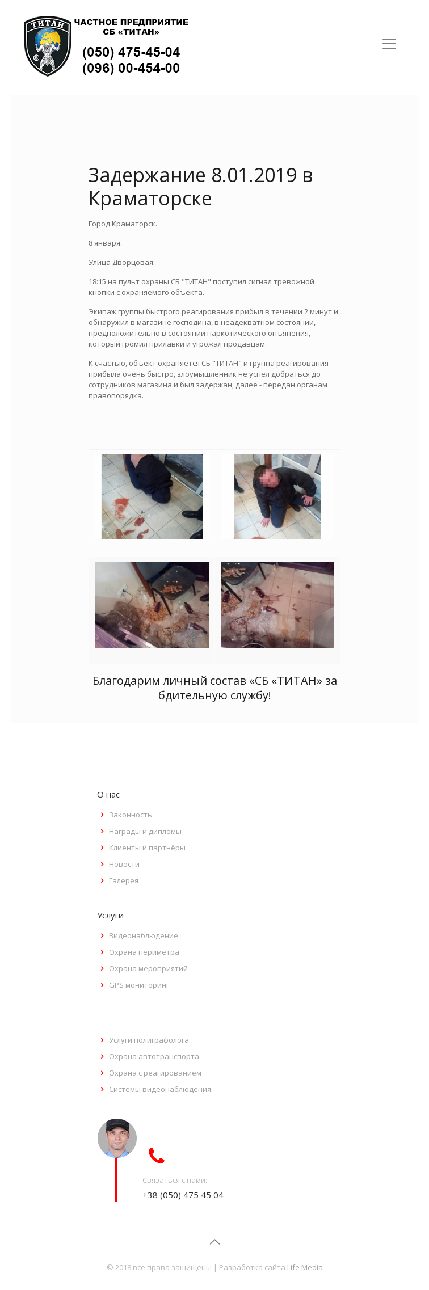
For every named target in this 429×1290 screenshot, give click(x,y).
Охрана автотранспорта (154, 1056)
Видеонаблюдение (143, 935)
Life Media (305, 1267)
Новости (124, 864)
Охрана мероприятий (148, 968)
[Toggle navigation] (389, 43)
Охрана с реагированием (155, 1073)
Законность (130, 815)
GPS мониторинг (139, 985)
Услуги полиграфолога (149, 1040)
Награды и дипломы (145, 831)
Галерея (123, 880)
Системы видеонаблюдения (160, 1089)
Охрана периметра (144, 952)
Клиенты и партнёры (147, 847)
